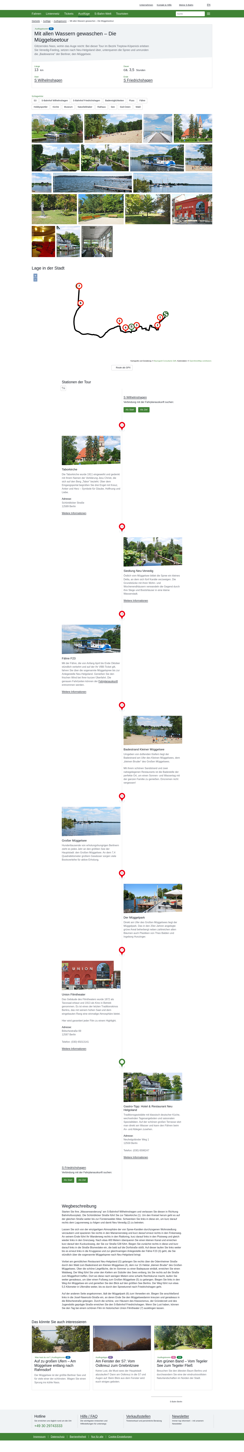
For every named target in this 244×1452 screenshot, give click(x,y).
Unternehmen (146, 5)
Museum (85, 108)
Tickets (68, 13)
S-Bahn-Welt (102, 13)
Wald (54, 115)
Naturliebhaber (103, 108)
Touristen (122, 13)
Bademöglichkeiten (124, 101)
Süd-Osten (40, 115)
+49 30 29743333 (48, 1437)
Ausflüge (84, 13)
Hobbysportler (54, 108)
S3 (51, 29)
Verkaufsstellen (138, 1428)
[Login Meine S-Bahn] (184, 5)
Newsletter (180, 1428)
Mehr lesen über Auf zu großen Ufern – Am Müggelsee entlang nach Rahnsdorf (61, 1369)
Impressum (39, 1448)
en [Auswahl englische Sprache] (208, 5)
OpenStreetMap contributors (200, 370)
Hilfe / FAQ (89, 1428)
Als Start (130, 420)
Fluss (144, 101)
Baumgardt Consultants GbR (165, 370)
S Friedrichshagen (74, 1178)
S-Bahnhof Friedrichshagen (93, 101)
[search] (190, 13)
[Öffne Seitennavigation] (208, 13)
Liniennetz (52, 13)
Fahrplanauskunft (108, 692)
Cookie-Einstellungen (120, 1448)
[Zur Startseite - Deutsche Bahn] (237, 5)
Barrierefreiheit (78, 1448)
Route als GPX (121, 377)
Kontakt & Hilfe (164, 5)
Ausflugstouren (60, 21)
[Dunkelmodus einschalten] (198, 5)
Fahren (36, 13)
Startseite (36, 21)
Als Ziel (146, 420)
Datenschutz (58, 1448)
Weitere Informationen (74, 524)
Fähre (37, 108)
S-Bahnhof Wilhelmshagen (57, 101)
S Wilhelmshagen (135, 407)
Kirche (70, 108)
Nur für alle (97, 1448)
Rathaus (122, 108)
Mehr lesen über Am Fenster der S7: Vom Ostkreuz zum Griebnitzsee (122, 1369)
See (135, 108)
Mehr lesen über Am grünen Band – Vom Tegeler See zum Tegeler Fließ (183, 1369)
